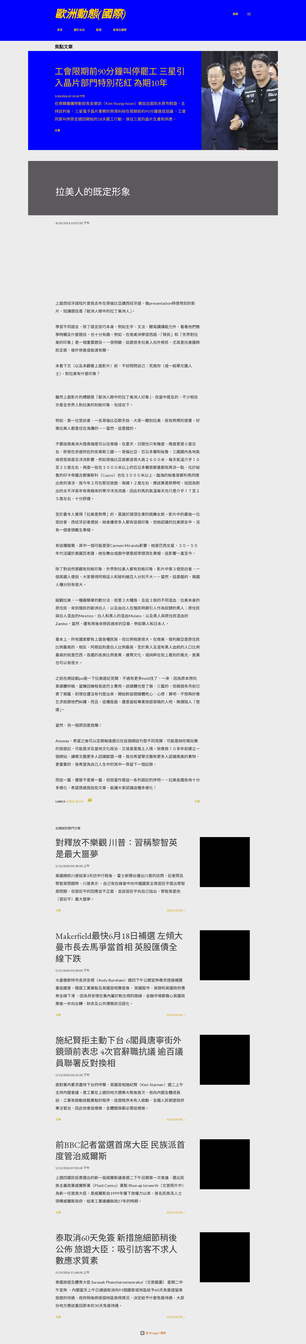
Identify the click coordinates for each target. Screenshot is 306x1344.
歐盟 (96, 29)
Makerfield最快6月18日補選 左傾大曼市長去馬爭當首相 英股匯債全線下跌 (119, 947)
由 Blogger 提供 (153, 1333)
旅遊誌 (70, 801)
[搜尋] (235, 14)
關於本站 (76, 29)
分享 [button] (57, 130)
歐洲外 (80, 801)
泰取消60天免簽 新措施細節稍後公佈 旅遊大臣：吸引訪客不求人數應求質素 (116, 1249)
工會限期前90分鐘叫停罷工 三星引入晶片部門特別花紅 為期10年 (120, 77)
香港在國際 (117, 29)
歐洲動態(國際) (90, 14)
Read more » (176, 910)
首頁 (57, 29)
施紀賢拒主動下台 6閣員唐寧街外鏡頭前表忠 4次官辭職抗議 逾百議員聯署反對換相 (119, 1052)
